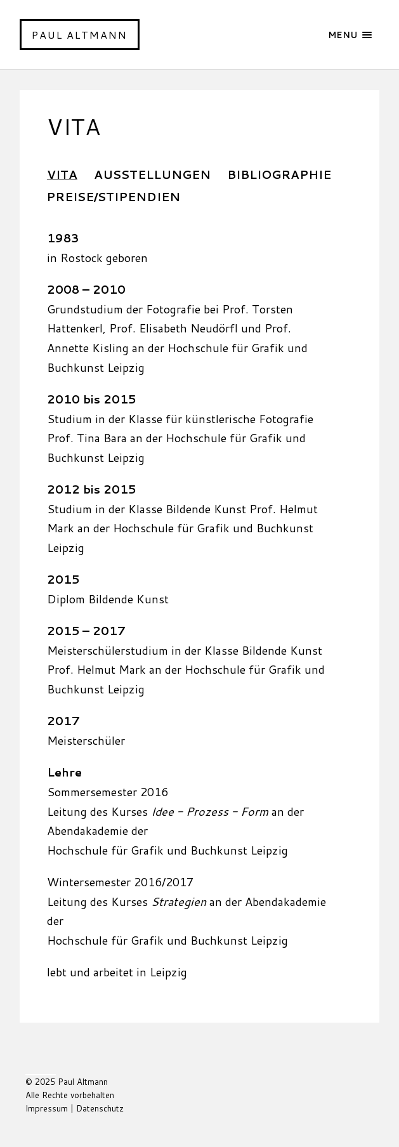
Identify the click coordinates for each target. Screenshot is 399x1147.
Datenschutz (100, 1108)
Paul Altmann (80, 34)
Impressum (46, 1108)
